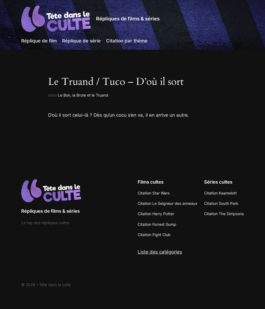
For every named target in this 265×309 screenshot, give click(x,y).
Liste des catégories (160, 252)
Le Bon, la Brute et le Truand (83, 95)
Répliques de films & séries (128, 18)
